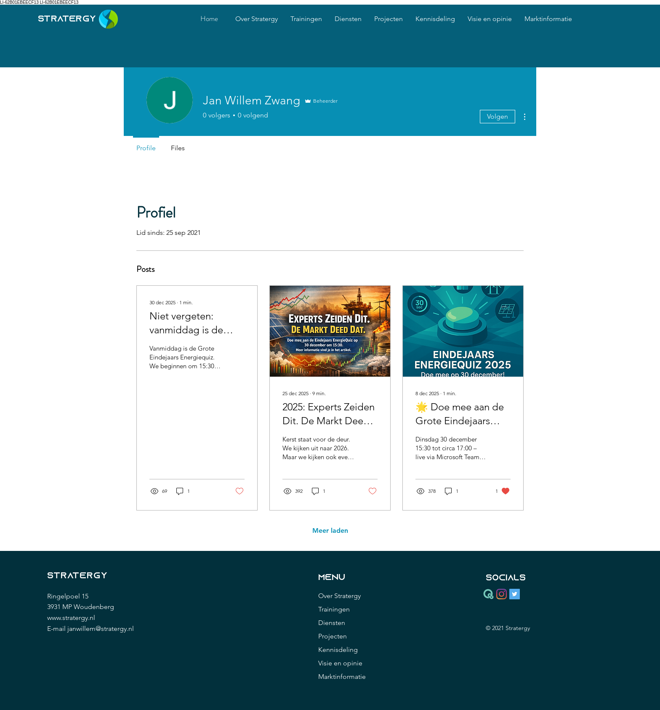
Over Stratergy (339, 596)
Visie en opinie (340, 663)
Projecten (332, 636)
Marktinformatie (342, 677)
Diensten (331, 623)
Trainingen (334, 609)
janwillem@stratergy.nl (100, 629)
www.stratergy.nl (71, 618)
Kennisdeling (338, 650)
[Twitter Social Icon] (514, 594)
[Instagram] (501, 594)
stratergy (67, 19)
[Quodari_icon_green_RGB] (488, 594)
